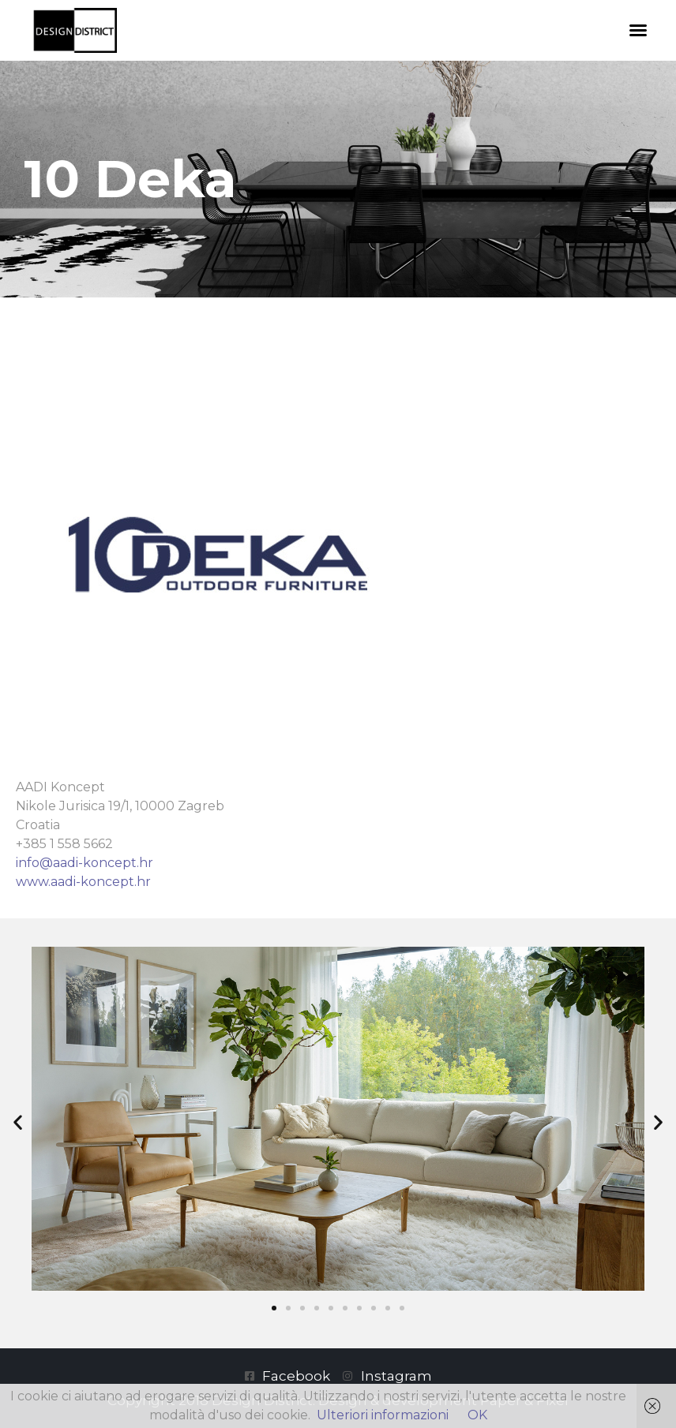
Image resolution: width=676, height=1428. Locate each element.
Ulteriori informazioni (383, 1414)
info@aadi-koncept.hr (84, 862)
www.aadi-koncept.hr (83, 881)
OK (477, 1414)
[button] (638, 30)
